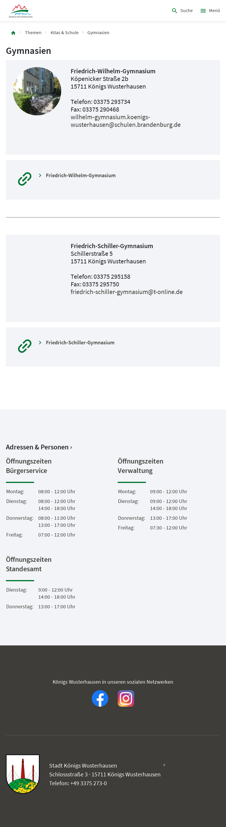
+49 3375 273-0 (88, 783)
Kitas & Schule (65, 32)
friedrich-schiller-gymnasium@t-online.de (127, 292)
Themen (33, 32)
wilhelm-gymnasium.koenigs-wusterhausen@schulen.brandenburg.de (126, 121)
